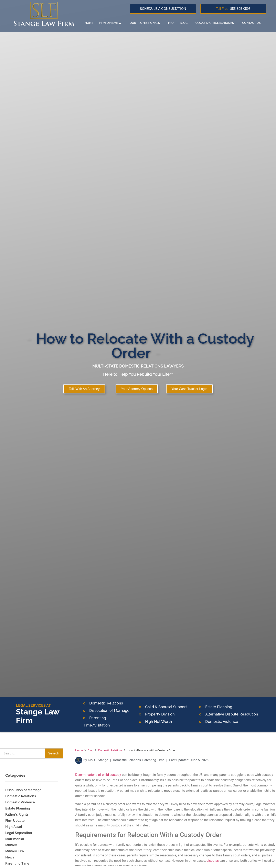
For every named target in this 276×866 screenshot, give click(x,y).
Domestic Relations (106, 703)
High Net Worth (158, 721)
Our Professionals (146, 23)
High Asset (13, 827)
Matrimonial (14, 839)
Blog (184, 22)
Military (11, 845)
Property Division (160, 714)
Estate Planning (218, 707)
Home (89, 22)
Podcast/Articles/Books (215, 23)
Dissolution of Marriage (23, 790)
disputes (212, 861)
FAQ (171, 22)
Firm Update (15, 821)
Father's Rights (17, 814)
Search (53, 753)
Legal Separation (18, 833)
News (9, 857)
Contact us (251, 22)
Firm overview (111, 23)
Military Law (14, 851)
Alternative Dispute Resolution (231, 714)
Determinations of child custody (98, 775)
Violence (230, 721)
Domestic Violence (20, 802)
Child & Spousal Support (166, 707)
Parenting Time (17, 863)
